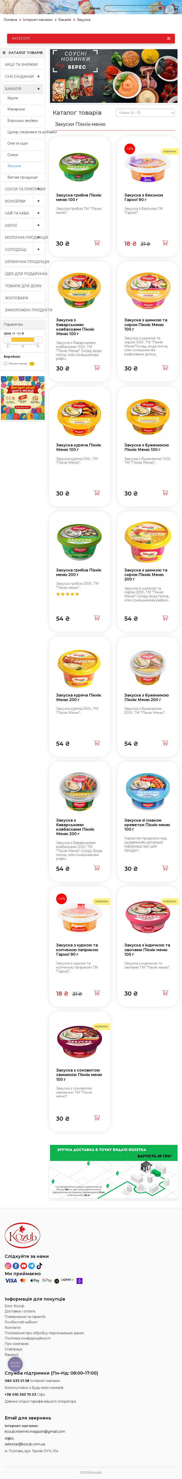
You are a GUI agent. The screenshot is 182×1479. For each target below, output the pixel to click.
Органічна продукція (24, 262)
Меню (95, 8)
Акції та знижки (21, 64)
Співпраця (13, 1349)
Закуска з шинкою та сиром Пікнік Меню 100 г (145, 324)
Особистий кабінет (21, 1322)
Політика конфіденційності (27, 1338)
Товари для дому (23, 286)
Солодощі (24, 249)
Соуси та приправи (24, 189)
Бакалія (64, 20)
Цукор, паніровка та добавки (25, 132)
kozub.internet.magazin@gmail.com (35, 1431)
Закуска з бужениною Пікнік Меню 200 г (146, 697)
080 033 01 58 (17, 1381)
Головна (10, 20)
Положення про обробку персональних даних (44, 1333)
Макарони (16, 109)
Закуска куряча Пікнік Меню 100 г (78, 447)
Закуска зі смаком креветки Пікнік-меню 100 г (147, 825)
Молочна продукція (24, 237)
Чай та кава (24, 213)
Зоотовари (16, 298)
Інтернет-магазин (38, 20)
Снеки (12, 155)
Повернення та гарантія (25, 1317)
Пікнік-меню (19, 364)
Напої (24, 225)
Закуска (14, 166)
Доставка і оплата (20, 1311)
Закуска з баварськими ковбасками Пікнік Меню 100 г (75, 327)
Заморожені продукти (24, 310)
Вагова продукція (22, 177)
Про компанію (17, 1344)
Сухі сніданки (24, 76)
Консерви (24, 201)
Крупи (12, 98)
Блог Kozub (14, 1306)
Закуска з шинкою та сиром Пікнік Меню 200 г (145, 574)
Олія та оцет (17, 143)
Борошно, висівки (22, 120)
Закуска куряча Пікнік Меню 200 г (78, 697)
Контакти (13, 1327)
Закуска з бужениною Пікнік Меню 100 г (146, 447)
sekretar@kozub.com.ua (25, 1444)
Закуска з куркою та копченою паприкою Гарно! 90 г (77, 949)
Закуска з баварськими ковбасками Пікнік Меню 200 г (75, 827)
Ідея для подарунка (24, 274)
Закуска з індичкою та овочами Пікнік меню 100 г (147, 949)
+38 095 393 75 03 (20, 1394)
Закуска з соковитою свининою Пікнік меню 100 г (79, 1074)
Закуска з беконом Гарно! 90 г (143, 197)
